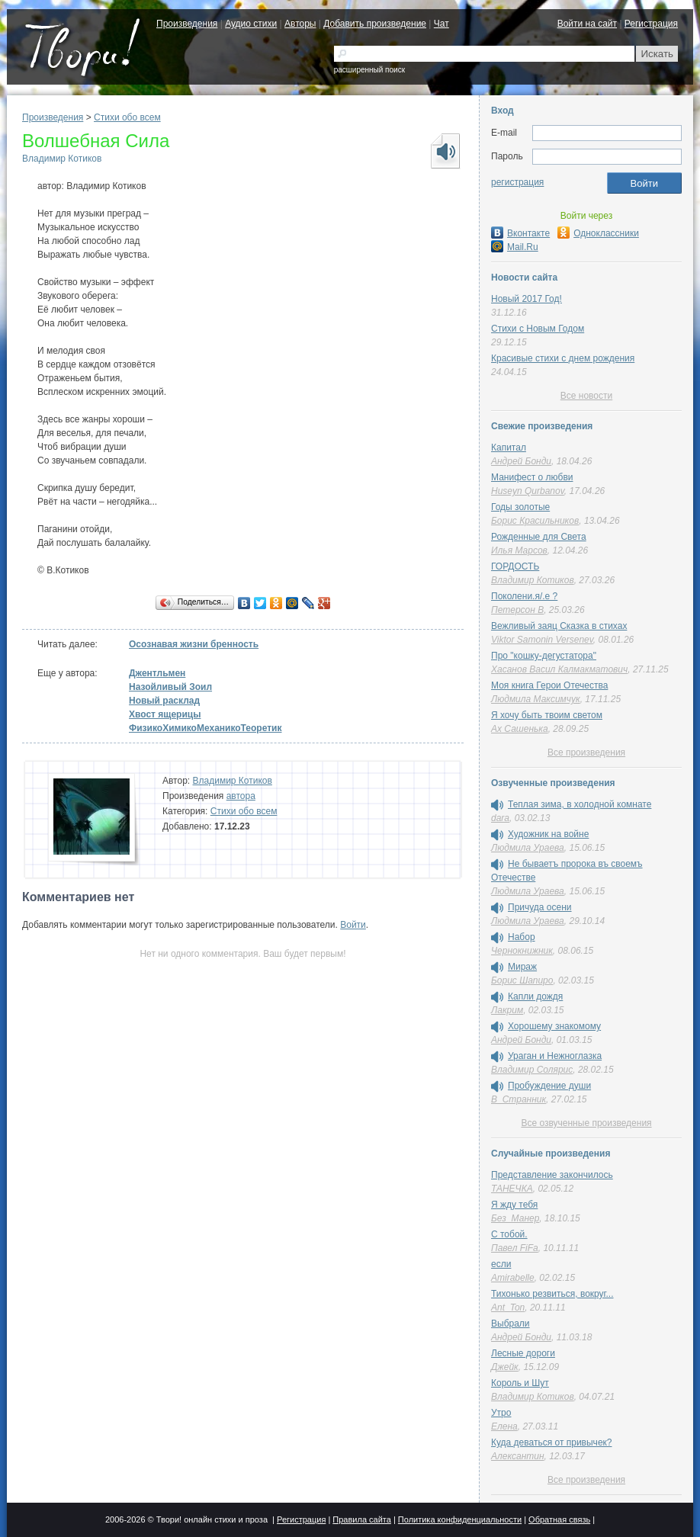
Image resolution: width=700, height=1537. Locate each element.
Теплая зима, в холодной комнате (579, 804)
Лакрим (507, 1010)
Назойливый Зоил (170, 687)
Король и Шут (520, 1383)
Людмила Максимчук (535, 699)
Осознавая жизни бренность (193, 644)
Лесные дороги (523, 1353)
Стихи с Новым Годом (537, 328)
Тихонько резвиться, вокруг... (552, 1293)
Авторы (300, 23)
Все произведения (586, 752)
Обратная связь (559, 1519)
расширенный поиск (369, 70)
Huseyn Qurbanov (527, 491)
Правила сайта (361, 1519)
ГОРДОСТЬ (515, 566)
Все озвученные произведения (586, 1123)
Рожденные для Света (538, 536)
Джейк (505, 1367)
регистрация (517, 182)
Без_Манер (515, 1218)
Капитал (508, 447)
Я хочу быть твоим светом (546, 715)
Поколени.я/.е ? (524, 596)
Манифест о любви (532, 477)
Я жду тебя (514, 1204)
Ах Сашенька (519, 729)
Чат (441, 23)
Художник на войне (548, 834)
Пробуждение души (549, 1085)
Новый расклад (164, 700)
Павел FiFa (514, 1248)
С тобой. (509, 1234)
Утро (501, 1412)
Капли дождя (535, 996)
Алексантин (517, 1456)
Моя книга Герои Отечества (549, 685)
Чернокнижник (522, 950)
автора (240, 796)
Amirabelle (513, 1277)
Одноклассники (598, 233)
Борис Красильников (535, 520)
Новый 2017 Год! (526, 299)
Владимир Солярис (532, 1069)
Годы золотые (520, 507)
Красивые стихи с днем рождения (562, 358)
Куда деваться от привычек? (551, 1442)
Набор (521, 937)
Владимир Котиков (61, 158)
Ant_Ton (508, 1307)
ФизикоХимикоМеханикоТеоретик (205, 728)
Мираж (522, 966)
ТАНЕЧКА (512, 1188)
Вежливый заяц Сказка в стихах (559, 626)
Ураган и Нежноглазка (555, 1056)
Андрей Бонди (521, 461)
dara (500, 818)
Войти (353, 924)
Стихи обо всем (127, 117)
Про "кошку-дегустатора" (543, 655)
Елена (504, 1426)
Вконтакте (520, 233)
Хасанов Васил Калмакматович (559, 669)
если (501, 1264)
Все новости (586, 395)
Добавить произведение (374, 23)
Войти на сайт (587, 23)
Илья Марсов (519, 550)
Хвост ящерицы (165, 714)
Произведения (186, 23)
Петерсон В (517, 610)
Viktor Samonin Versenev (542, 639)
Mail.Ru (514, 247)
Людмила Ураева (527, 847)
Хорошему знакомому (554, 1026)
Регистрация (651, 23)
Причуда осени (540, 907)
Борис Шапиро (522, 980)
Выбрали (510, 1323)
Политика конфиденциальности (460, 1519)
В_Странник (518, 1099)
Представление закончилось (552, 1175)
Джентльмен (157, 673)
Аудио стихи (251, 23)
